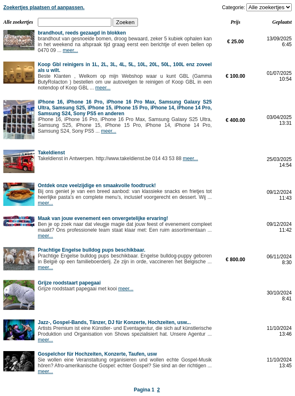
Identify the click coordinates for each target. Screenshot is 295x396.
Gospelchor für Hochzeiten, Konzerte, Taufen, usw (97, 354)
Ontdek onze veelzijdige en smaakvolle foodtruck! (97, 185)
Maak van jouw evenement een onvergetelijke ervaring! (103, 218)
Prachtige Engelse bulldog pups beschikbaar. (91, 250)
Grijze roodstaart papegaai (69, 283)
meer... (70, 50)
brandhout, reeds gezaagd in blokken (82, 33)
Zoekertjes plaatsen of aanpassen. (43, 7)
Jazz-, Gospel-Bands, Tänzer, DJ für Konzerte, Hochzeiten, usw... (114, 322)
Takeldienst (51, 153)
